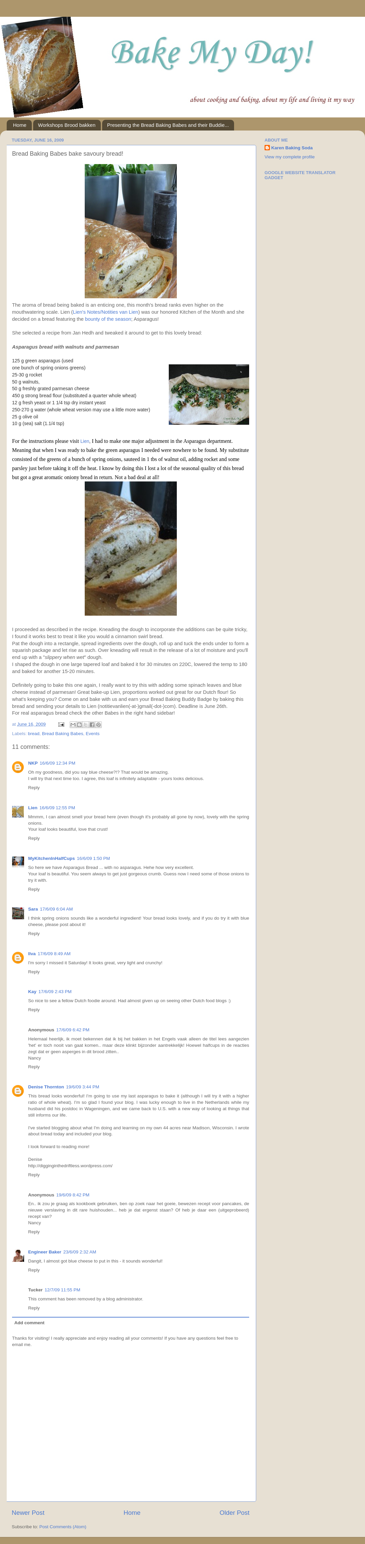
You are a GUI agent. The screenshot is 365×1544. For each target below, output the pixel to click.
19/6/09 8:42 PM (72, 1194)
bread (34, 733)
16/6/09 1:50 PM (93, 858)
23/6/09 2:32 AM (79, 1251)
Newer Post (28, 1512)
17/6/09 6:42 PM (72, 1029)
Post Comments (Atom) (63, 1526)
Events (92, 733)
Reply (34, 787)
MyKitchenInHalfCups (51, 858)
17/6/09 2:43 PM (55, 991)
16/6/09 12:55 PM (57, 807)
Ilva (32, 953)
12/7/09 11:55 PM (62, 1289)
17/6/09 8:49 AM (54, 953)
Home (19, 125)
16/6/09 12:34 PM (58, 763)
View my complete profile (290, 156)
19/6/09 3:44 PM (82, 1086)
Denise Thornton (46, 1086)
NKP (33, 763)
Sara (33, 909)
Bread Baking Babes (62, 733)
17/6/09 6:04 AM (56, 909)
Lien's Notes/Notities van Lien (105, 312)
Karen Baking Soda (292, 147)
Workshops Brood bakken (66, 125)
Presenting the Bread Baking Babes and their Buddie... (168, 125)
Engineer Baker (44, 1251)
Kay (32, 991)
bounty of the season (108, 319)
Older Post (234, 1512)
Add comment (29, 1322)
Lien (84, 441)
